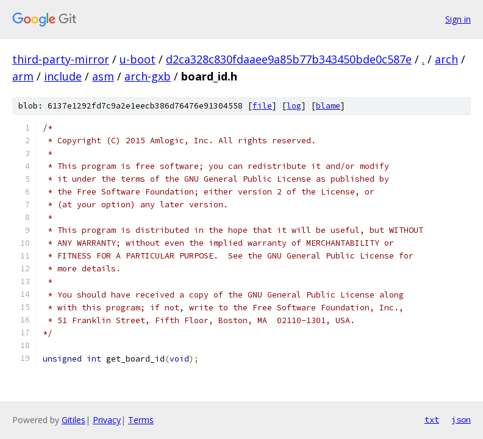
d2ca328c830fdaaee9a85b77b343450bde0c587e (289, 59)
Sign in (458, 19)
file (262, 106)
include (63, 76)
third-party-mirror (60, 59)
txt (431, 419)
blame (328, 106)
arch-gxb (147, 76)
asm (103, 76)
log (294, 106)
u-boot (138, 59)
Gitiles (73, 420)
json (461, 419)
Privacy (107, 420)
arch (446, 59)
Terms (141, 420)
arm (23, 76)
